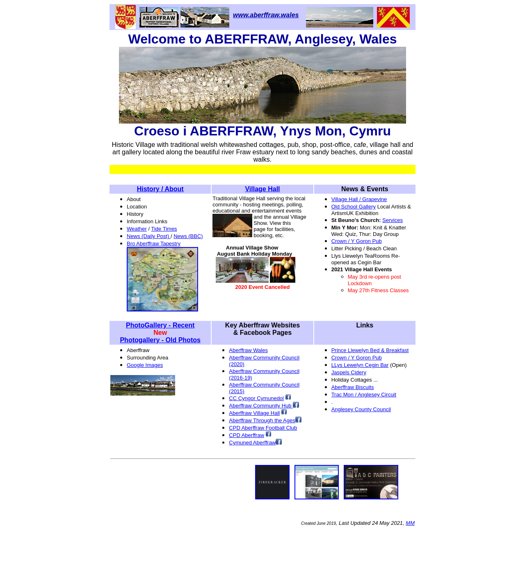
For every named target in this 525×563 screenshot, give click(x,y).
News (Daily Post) (149, 236)
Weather (137, 229)
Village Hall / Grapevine (359, 199)
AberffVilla (246, 413)
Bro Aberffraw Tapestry (153, 243)
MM (410, 523)
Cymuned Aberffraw (252, 442)
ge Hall (271, 413)
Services (392, 220)
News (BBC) (188, 236)
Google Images (145, 365)
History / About (160, 188)
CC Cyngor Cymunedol (256, 398)
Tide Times (164, 229)
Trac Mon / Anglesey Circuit (363, 394)
